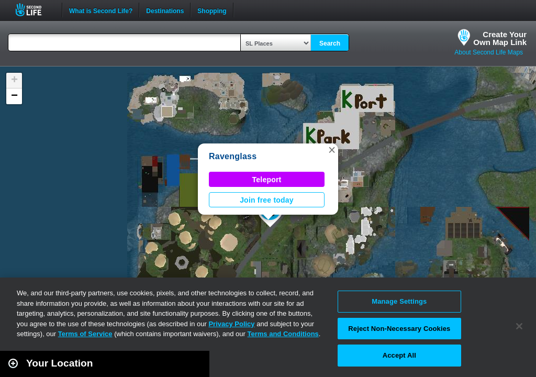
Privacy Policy (231, 324)
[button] (332, 149)
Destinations (165, 10)
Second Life (34, 10)
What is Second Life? (100, 10)
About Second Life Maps (488, 52)
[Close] (519, 326)
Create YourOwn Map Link (500, 38)
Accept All (399, 355)
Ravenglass (232, 156)
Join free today (267, 200)
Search (329, 43)
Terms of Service (85, 334)
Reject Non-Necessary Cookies (399, 328)
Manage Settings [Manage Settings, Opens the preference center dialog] (399, 301)
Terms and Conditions (283, 334)
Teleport (267, 179)
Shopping (211, 10)
